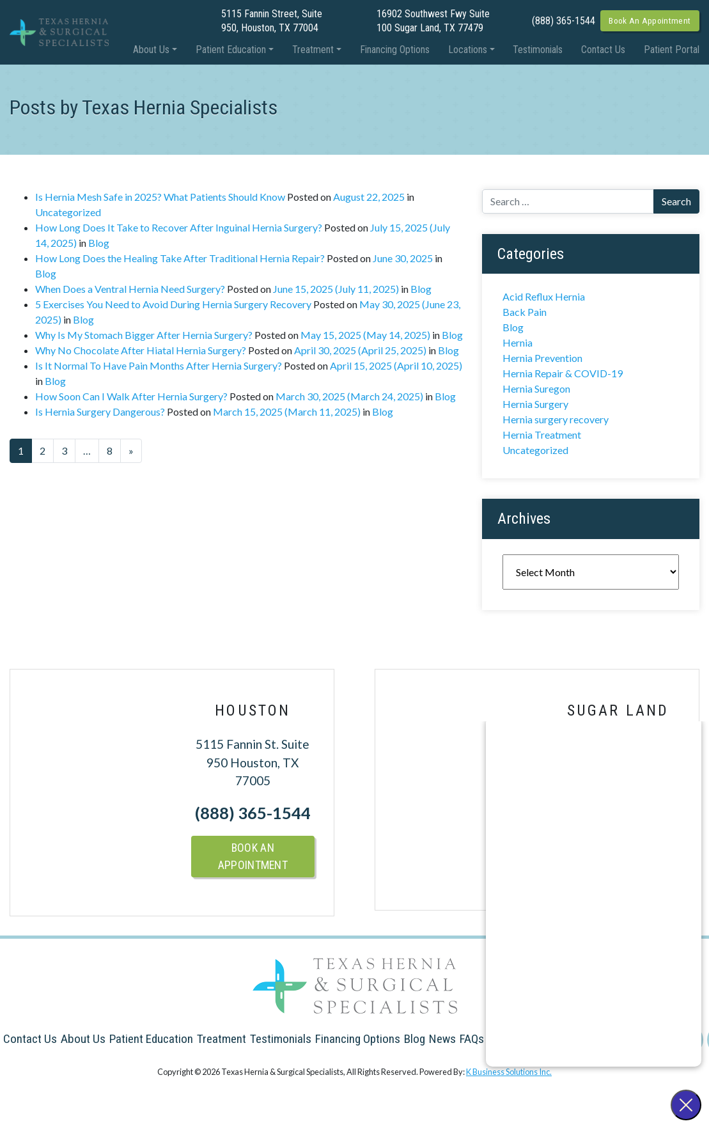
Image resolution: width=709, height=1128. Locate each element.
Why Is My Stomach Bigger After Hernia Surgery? (144, 335)
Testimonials (538, 49)
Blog (98, 243)
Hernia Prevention (542, 358)
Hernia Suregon (536, 388)
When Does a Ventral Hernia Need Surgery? (130, 289)
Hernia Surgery (535, 404)
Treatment (313, 49)
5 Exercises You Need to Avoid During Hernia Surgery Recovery (173, 304)
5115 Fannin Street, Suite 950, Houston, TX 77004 (271, 21)
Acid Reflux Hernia (544, 296)
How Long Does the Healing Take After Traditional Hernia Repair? (180, 258)
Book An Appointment (649, 20)
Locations (467, 49)
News (442, 1038)
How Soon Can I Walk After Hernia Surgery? (131, 396)
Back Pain (525, 312)
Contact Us (603, 49)
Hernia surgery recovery (556, 419)
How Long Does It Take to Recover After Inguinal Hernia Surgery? (178, 227)
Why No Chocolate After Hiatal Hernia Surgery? (140, 350)
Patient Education (231, 49)
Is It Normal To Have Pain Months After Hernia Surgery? (158, 365)
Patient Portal (671, 49)
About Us (151, 49)
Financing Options (395, 49)
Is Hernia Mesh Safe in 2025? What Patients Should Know (160, 197)
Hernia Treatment (542, 434)
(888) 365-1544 (563, 21)
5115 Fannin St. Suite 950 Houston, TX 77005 (252, 762)
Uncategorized (68, 212)
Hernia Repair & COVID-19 (563, 373)
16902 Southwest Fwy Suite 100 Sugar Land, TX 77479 (433, 21)
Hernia (518, 342)
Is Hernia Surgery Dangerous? (100, 411)
